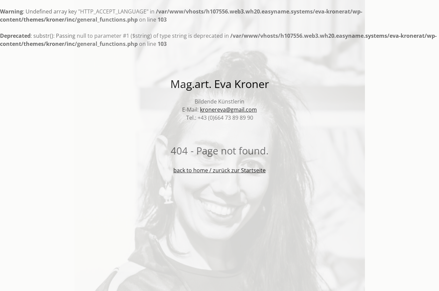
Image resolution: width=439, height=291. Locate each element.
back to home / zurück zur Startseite (219, 170)
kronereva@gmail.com (228, 109)
